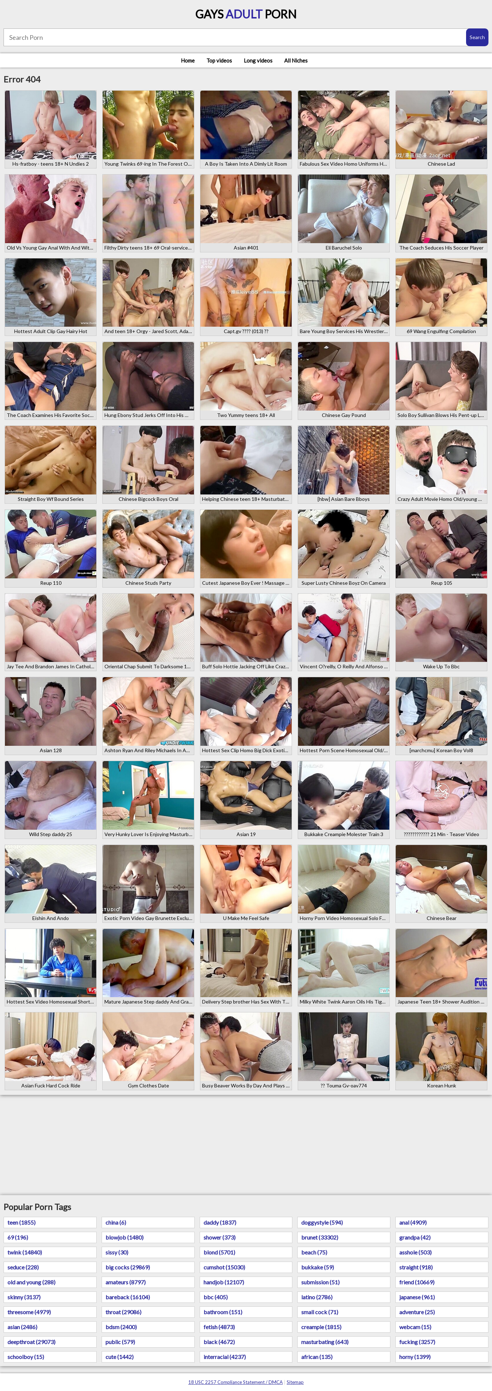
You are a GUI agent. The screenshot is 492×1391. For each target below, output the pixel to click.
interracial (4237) (225, 1356)
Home (188, 60)
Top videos (219, 60)
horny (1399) (415, 1356)
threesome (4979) (29, 1312)
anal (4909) (413, 1222)
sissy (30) (117, 1252)
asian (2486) (22, 1326)
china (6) (116, 1222)
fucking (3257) (417, 1341)
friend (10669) (416, 1282)
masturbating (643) (324, 1341)
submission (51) (320, 1282)
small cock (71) (319, 1312)
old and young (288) (31, 1282)
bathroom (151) (223, 1312)
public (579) (120, 1341)
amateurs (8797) (126, 1282)
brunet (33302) (319, 1237)
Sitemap (295, 1382)
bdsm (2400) (121, 1326)
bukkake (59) (317, 1267)
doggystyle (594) (322, 1222)
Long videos (258, 60)
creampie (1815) (321, 1326)
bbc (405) (216, 1297)
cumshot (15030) (224, 1267)
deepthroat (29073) (31, 1341)
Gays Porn (246, 14)
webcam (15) (415, 1326)
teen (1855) (21, 1222)
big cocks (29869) (128, 1267)
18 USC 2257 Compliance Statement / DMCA (235, 1382)
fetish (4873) (219, 1326)
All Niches (296, 60)
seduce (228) (23, 1267)
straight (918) (416, 1267)
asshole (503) (415, 1252)
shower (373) (220, 1237)
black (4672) (219, 1341)
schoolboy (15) (25, 1356)
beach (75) (314, 1252)
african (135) (316, 1356)
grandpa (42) (415, 1237)
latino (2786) (316, 1297)
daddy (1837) (220, 1222)
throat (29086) (123, 1312)
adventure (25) (417, 1312)
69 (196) (17, 1237)
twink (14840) (24, 1252)
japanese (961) (417, 1297)
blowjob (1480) (125, 1237)
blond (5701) (219, 1252)
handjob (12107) (224, 1282)
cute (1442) (120, 1356)
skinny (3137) (23, 1297)
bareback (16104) (128, 1297)
